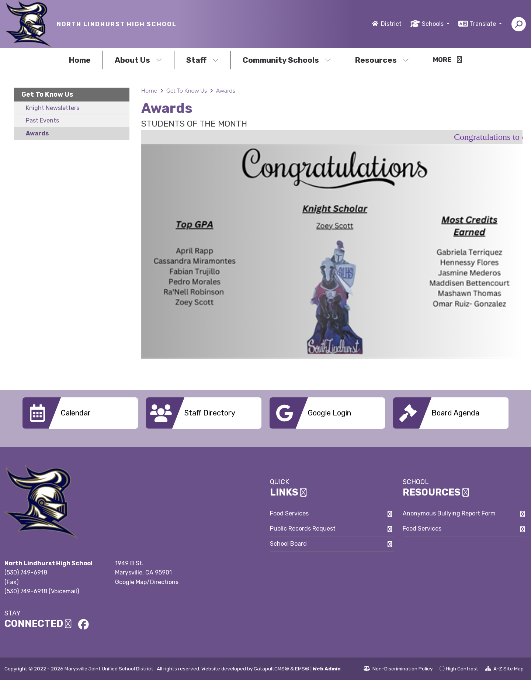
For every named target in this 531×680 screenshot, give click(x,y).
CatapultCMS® (271, 669)
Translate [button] (483, 23)
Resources (382, 60)
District (391, 23)
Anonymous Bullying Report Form (449, 513)
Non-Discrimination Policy (398, 670)
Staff (202, 60)
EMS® (302, 669)
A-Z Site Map (504, 670)
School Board (288, 543)
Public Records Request (303, 528)
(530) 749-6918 (25, 572)
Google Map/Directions (146, 582)
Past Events (42, 120)
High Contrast (462, 669)
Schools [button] (433, 23)
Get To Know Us (47, 94)
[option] (332, 251)
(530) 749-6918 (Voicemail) (41, 591)
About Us (138, 60)
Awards (37, 133)
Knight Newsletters (52, 107)
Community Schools (287, 60)
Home (80, 60)
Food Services (289, 513)
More (447, 60)
